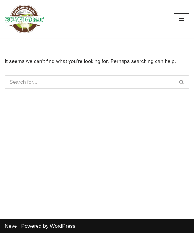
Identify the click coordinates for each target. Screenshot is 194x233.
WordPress (62, 226)
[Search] (90, 82)
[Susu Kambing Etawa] (24, 19)
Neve (11, 226)
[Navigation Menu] (181, 18)
